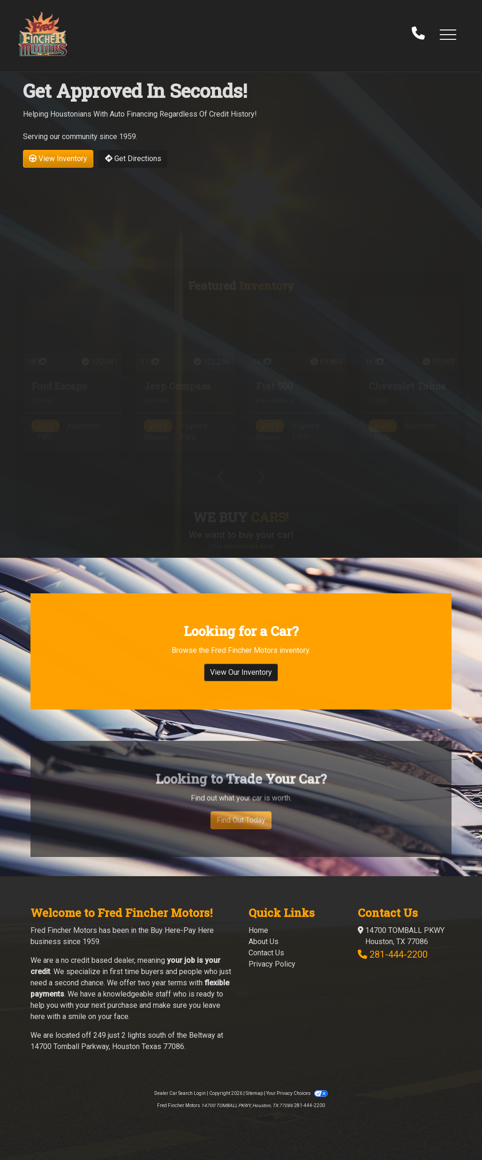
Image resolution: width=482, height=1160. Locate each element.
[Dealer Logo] (43, 33)
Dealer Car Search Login (180, 1093)
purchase (122, 1005)
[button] (447, 34)
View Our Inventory (241, 681)
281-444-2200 (398, 954)
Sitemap (254, 1093)
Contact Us (266, 952)
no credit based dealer (97, 960)
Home (258, 930)
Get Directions (133, 158)
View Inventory (58, 158)
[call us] (418, 34)
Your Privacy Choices (296, 1093)
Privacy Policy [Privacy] (272, 964)
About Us (264, 941)
